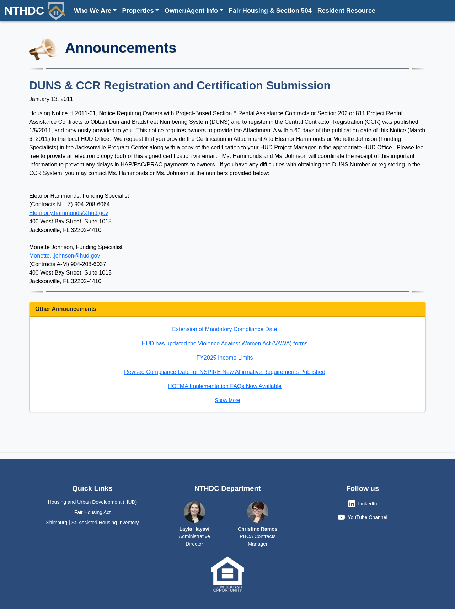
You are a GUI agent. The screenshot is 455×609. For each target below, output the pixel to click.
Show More (227, 400)
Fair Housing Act (92, 512)
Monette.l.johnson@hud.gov (64, 256)
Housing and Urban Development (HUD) (92, 502)
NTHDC (34, 11)
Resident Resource (346, 10)
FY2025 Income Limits (224, 358)
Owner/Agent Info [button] (191, 10)
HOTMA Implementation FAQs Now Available (225, 386)
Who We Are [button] (92, 10)
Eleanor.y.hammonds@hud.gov (68, 213)
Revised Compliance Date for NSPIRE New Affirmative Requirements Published (224, 372)
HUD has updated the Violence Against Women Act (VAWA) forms (225, 343)
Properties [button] (138, 10)
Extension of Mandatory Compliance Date (224, 329)
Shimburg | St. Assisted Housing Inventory (92, 522)
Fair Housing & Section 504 (270, 10)
